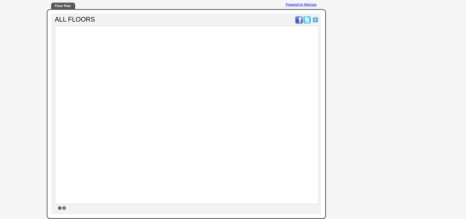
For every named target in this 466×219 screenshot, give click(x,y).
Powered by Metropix (301, 5)
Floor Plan (63, 6)
